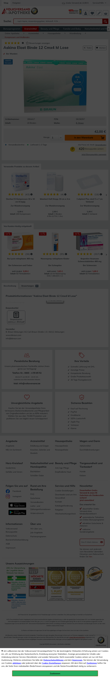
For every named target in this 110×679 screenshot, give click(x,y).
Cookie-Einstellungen (51, 663)
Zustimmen (92, 663)
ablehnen (17, 663)
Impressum (77, 660)
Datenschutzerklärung (53, 660)
